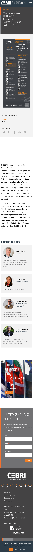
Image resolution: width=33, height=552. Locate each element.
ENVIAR (28, 460)
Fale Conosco (9, 501)
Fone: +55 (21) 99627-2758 (14, 518)
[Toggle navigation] (30, 3)
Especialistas (9, 498)
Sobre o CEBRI (9, 495)
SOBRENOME (8, 451)
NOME (7, 444)
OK (11, 549)
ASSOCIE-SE (9, 392)
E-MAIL (7, 436)
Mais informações (20, 549)
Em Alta (7, 492)
